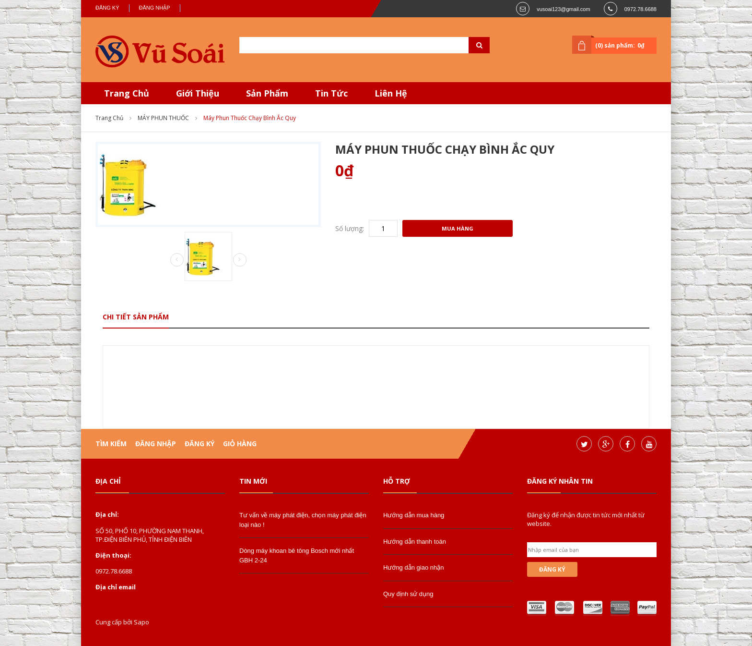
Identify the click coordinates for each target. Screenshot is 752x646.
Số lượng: (349, 228)
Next (240, 260)
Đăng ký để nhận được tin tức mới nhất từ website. (586, 519)
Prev (177, 260)
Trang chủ (109, 118)
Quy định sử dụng (408, 593)
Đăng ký (107, 8)
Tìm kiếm (111, 443)
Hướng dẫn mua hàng (413, 515)
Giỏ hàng (240, 443)
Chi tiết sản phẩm (136, 316)
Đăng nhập (154, 8)
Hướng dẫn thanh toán (414, 541)
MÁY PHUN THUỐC (163, 118)
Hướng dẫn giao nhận (413, 567)
